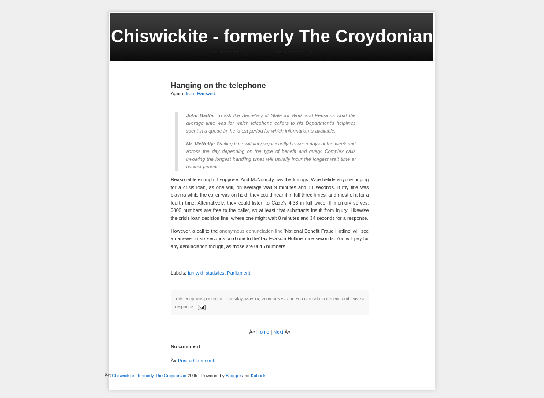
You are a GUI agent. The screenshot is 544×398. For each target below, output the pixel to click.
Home (262, 332)
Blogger (233, 375)
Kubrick (258, 375)
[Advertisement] (129, 385)
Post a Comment (196, 360)
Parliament (238, 272)
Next (278, 332)
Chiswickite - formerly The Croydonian (272, 36)
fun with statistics (206, 272)
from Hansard (200, 93)
